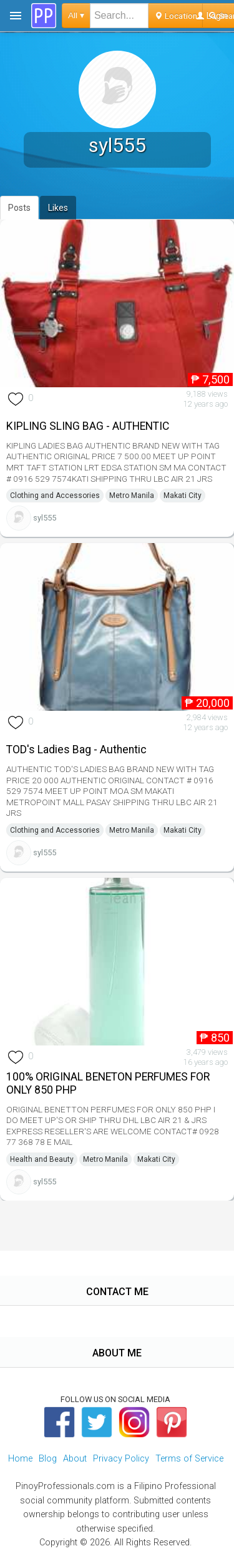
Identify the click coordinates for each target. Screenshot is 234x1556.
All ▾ (76, 15)
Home (20, 1458)
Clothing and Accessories (55, 495)
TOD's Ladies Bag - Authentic (76, 749)
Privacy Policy (121, 1458)
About (75, 1458)
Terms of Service (189, 1458)
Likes (58, 208)
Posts (19, 208)
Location (175, 16)
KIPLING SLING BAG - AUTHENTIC (87, 426)
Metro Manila (131, 495)
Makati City (182, 495)
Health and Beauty (42, 1159)
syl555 (44, 517)
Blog (48, 1458)
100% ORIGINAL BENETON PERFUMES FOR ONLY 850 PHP (108, 1083)
